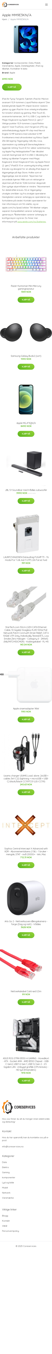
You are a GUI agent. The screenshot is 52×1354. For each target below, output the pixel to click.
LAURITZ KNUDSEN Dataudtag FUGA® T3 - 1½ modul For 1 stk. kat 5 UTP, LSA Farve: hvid (26, 558)
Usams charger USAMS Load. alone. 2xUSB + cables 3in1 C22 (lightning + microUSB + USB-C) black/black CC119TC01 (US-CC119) (26, 778)
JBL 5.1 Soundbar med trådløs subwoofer (26, 490)
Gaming (6, 1172)
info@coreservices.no (13, 1146)
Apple (17, 66)
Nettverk (6, 1192)
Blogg (5, 1215)
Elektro (5, 1167)
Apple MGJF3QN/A (26, 423)
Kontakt (6, 1220)
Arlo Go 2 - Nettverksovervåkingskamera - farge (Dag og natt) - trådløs (26, 923)
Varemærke (8, 66)
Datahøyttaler (28, 66)
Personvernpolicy (10, 1231)
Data (31, 63)
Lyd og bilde (8, 1182)
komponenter (21, 63)
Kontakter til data (18, 68)
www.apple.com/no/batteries (31, 221)
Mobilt (37, 63)
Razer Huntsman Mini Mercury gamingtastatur (26, 287)
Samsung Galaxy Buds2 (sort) (26, 356)
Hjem (4, 19)
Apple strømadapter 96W (26, 708)
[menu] (46, 5)
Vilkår (4, 1226)
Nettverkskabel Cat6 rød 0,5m (26, 991)
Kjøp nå (12, 87)
